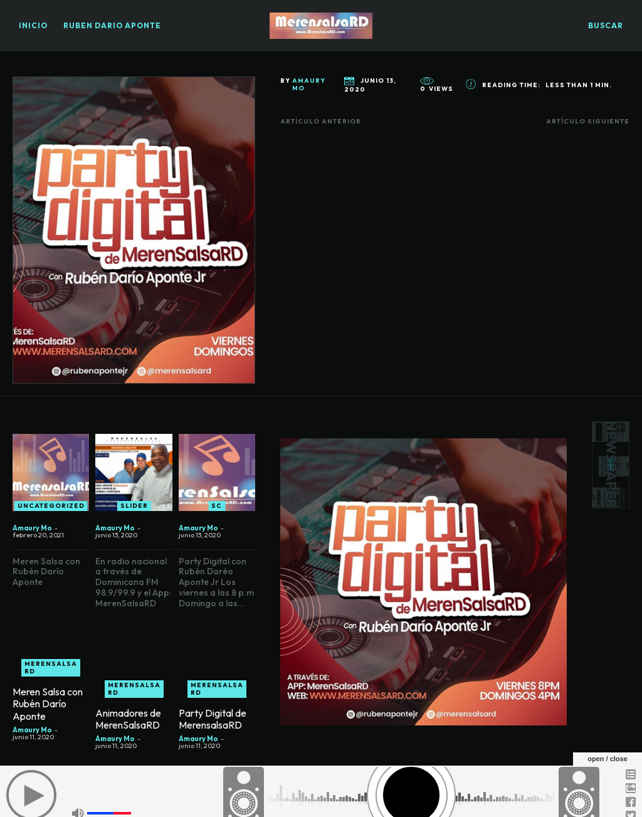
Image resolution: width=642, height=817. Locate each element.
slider (134, 513)
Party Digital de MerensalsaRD (212, 726)
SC (216, 513)
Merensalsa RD (50, 675)
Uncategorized (51, 513)
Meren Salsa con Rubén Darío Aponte (48, 711)
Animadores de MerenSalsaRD (128, 726)
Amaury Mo (308, 84)
